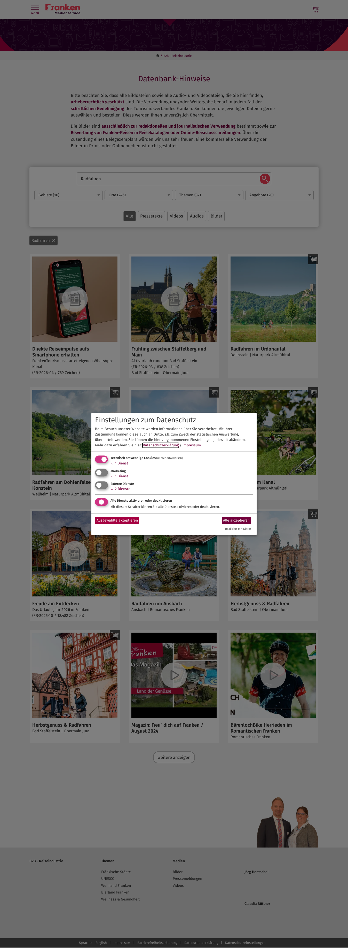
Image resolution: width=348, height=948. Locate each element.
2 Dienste (120, 489)
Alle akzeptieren (236, 520)
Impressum (192, 445)
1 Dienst (119, 463)
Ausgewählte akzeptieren (117, 520)
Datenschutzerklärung (161, 445)
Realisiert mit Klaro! (238, 529)
